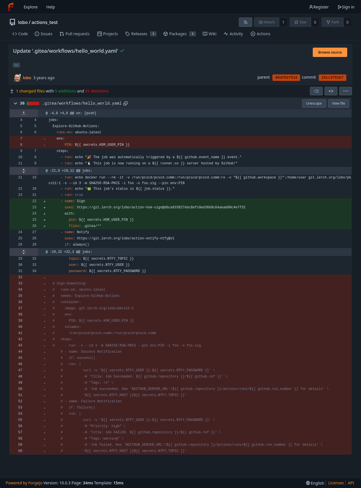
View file (338, 103)
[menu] (345, 91)
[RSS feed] (245, 22)
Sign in (346, 7)
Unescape (314, 103)
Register (319, 7)
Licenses (336, 482)
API (351, 482)
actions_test (45, 22)
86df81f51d (286, 78)
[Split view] (331, 91)
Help (50, 7)
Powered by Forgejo (24, 482)
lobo (23, 22)
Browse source (330, 52)
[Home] (11, 7)
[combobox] (316, 91)
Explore (31, 7)
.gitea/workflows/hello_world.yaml (82, 103)
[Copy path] (125, 103)
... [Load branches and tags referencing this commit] (16, 65)
